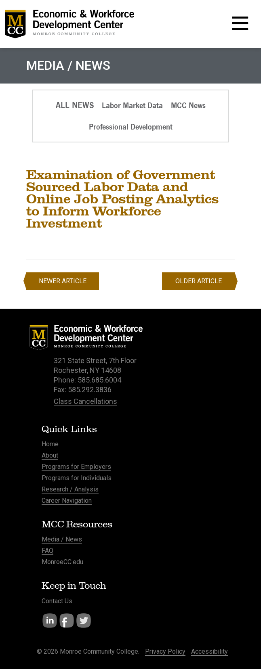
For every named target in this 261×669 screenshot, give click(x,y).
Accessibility (209, 651)
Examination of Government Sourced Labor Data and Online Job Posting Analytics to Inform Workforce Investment (122, 199)
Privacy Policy (165, 651)
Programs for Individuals (77, 478)
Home (50, 444)
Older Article (198, 281)
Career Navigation (67, 500)
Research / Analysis (70, 489)
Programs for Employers (76, 466)
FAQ (47, 550)
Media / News (62, 539)
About (50, 455)
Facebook (67, 621)
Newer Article (62, 281)
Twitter (84, 621)
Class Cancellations (85, 401)
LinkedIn (50, 621)
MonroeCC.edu (62, 562)
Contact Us (57, 601)
